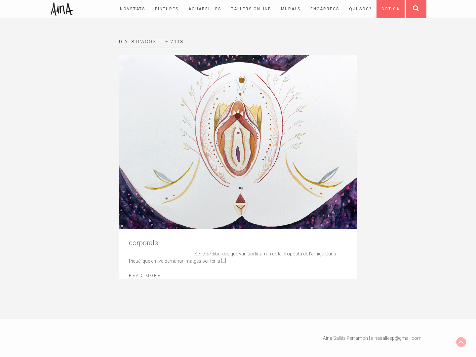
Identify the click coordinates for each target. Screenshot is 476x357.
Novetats (132, 9)
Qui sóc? (360, 9)
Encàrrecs (324, 9)
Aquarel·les (204, 9)
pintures (166, 9)
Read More (145, 275)
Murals (290, 9)
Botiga (390, 9)
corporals (143, 243)
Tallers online (251, 9)
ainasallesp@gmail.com (396, 338)
